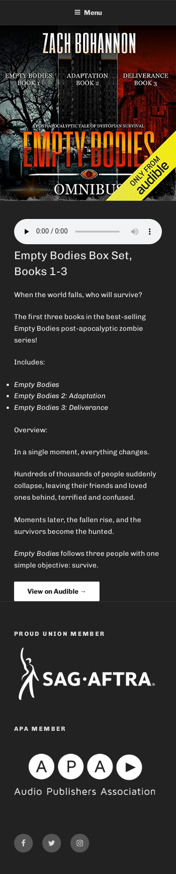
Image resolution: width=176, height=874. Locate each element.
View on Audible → (56, 591)
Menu (88, 12)
